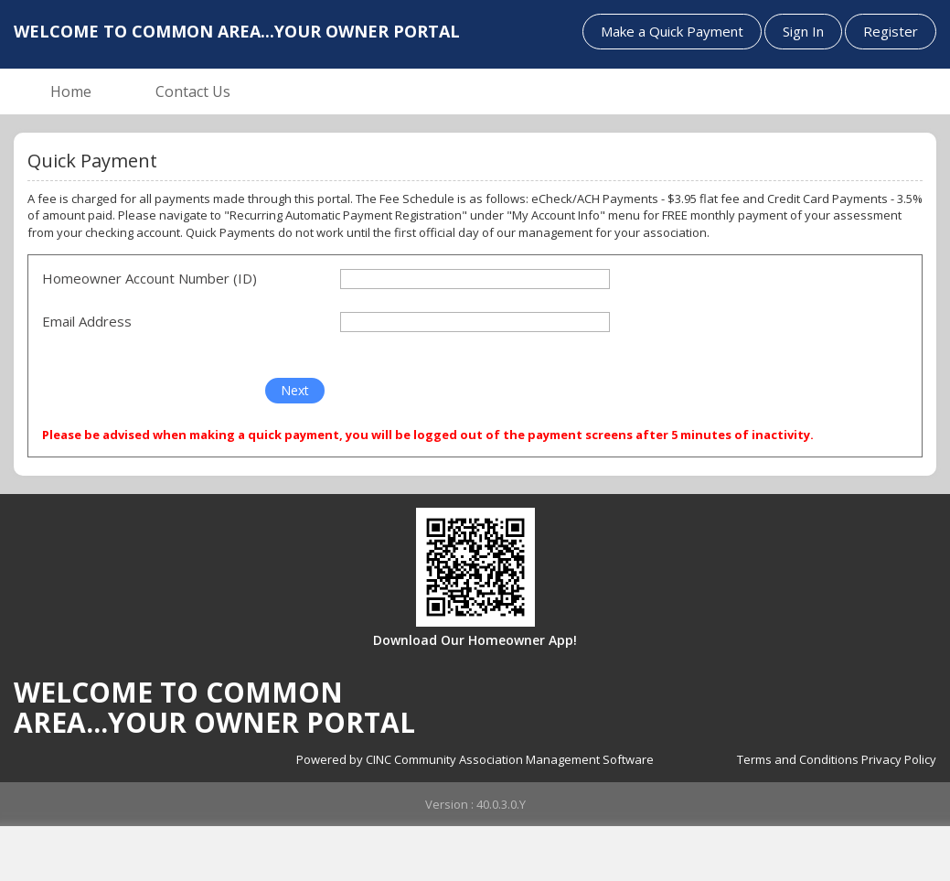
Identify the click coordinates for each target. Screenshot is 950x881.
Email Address (87, 321)
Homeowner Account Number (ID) (149, 278)
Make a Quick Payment (672, 31)
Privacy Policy (898, 759)
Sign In (803, 31)
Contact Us (192, 91)
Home (70, 91)
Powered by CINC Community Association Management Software (475, 759)
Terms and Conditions (798, 759)
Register (890, 31)
